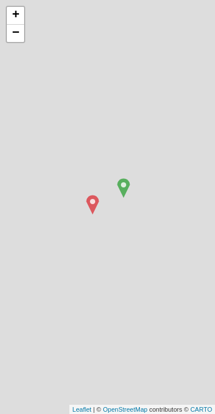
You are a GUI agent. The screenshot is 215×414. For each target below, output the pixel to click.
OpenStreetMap (125, 409)
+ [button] (15, 15)
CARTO (201, 409)
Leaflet (81, 409)
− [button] (15, 33)
